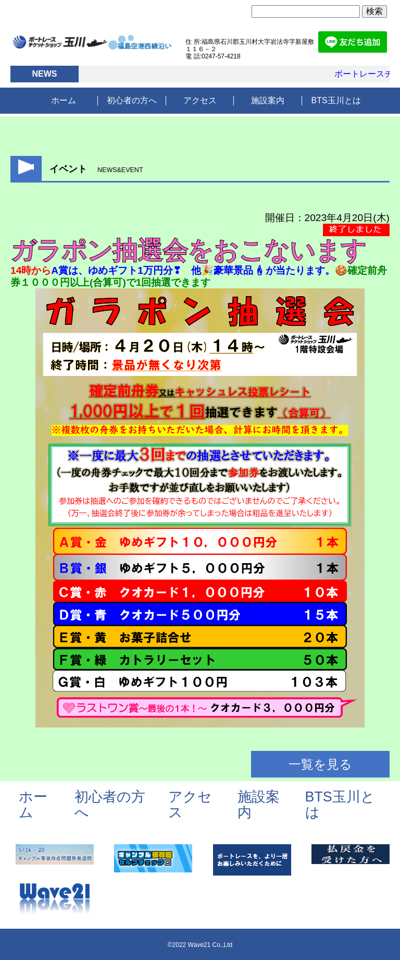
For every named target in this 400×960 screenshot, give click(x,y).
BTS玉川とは (336, 100)
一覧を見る (320, 764)
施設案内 (267, 100)
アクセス (200, 100)
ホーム (63, 100)
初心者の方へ (132, 100)
